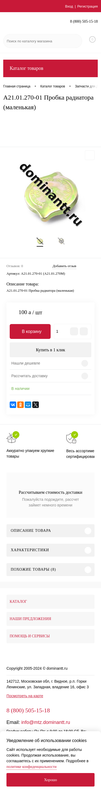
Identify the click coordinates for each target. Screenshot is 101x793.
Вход (69, 6)
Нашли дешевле (25, 363)
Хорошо (50, 780)
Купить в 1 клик (50, 350)
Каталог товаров (50, 68)
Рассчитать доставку (29, 376)
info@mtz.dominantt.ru (45, 722)
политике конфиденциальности (31, 767)
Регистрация (87, 6)
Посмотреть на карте (24, 696)
